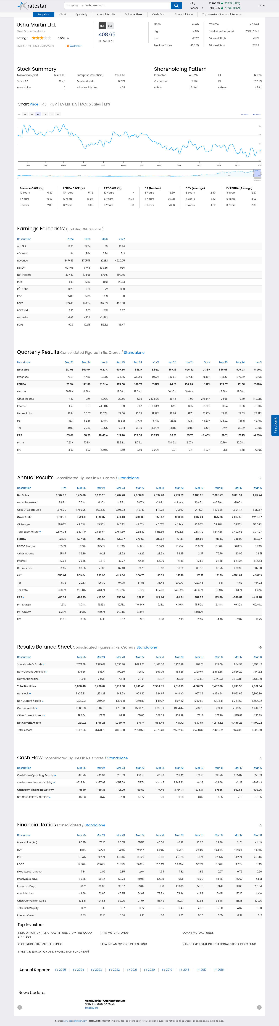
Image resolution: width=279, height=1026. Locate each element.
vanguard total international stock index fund (219, 944)
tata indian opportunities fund (123, 944)
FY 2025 (60, 970)
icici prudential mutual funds (39, 944)
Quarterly (81, 14)
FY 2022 (114, 970)
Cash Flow (158, 14)
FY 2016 (219, 970)
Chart (62, 14)
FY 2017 (201, 970)
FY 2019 (167, 970)
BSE (110, 26)
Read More (92, 1008)
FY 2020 (149, 970)
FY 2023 (96, 970)
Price (34, 104)
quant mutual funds (198, 933)
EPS (107, 104)
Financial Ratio (184, 14)
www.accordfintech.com (75, 1020)
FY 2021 (132, 970)
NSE (102, 26)
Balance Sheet (134, 14)
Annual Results (106, 14)
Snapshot (43, 14)
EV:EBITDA (68, 104)
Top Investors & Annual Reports (221, 14)
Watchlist (75, 46)
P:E (44, 104)
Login (261, 5)
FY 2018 (184, 970)
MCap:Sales (90, 104)
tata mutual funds (114, 933)
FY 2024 (78, 970)
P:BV (53, 104)
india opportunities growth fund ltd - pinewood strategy (54, 935)
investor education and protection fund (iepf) (53, 952)
